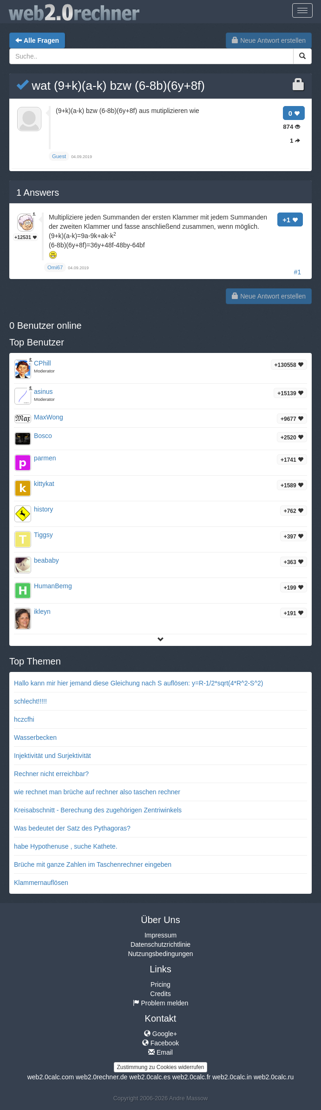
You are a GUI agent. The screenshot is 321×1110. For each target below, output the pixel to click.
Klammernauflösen (41, 882)
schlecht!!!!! (30, 701)
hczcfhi (24, 719)
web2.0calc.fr (191, 1077)
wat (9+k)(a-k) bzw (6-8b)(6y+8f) (110, 86)
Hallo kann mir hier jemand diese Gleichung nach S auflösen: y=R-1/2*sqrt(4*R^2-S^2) (138, 683)
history (43, 509)
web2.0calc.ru (274, 1077)
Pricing (160, 984)
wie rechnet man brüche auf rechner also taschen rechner (97, 792)
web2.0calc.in (232, 1077)
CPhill (42, 363)
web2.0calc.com (50, 1077)
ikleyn (42, 611)
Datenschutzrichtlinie (160, 944)
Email (160, 1052)
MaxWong (48, 417)
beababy (46, 560)
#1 (297, 272)
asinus (43, 391)
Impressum (160, 935)
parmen (45, 458)
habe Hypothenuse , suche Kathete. (66, 846)
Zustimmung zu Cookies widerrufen (160, 1067)
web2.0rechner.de (101, 1077)
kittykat (44, 483)
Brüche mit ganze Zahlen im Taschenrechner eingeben (92, 864)
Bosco (43, 435)
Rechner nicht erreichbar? (51, 774)
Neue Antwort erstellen (269, 40)
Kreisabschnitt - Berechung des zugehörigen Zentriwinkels (98, 810)
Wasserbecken (35, 737)
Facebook (160, 1043)
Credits (160, 993)
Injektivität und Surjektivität (52, 755)
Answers (37, 192)
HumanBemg (53, 586)
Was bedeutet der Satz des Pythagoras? (72, 828)
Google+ (160, 1033)
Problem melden (161, 1003)
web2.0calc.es (149, 1077)
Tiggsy (43, 534)
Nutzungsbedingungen (160, 953)
